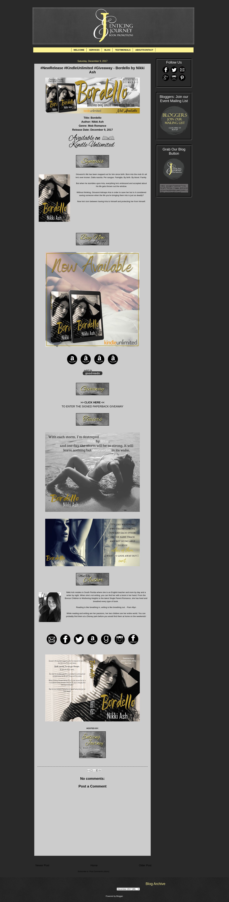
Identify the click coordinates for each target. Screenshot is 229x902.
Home (94, 865)
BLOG (107, 50)
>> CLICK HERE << (92, 402)
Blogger (119, 896)
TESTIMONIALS (122, 50)
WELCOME (79, 50)
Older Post (145, 865)
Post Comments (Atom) (99, 871)
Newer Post (42, 865)
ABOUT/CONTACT (144, 50)
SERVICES (94, 50)
